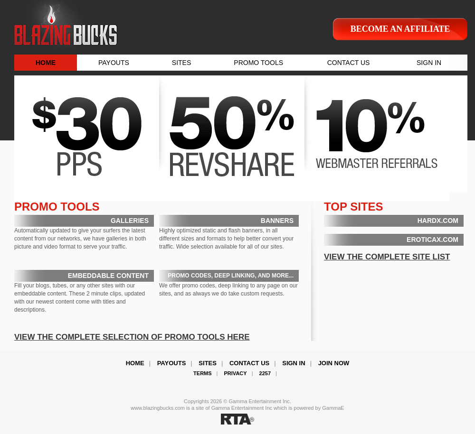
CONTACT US (348, 62)
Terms (202, 373)
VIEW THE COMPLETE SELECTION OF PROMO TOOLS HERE (132, 337)
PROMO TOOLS (258, 62)
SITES (181, 62)
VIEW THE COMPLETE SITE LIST (387, 257)
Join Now (334, 363)
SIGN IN (429, 62)
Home (135, 363)
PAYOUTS (113, 62)
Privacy (235, 373)
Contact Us (249, 363)
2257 (265, 373)
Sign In (293, 363)
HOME (46, 62)
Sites (208, 363)
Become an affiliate (400, 29)
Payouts (171, 363)
